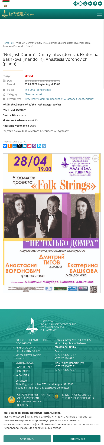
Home (6, 42)
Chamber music (34, 94)
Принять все (77, 438)
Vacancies (22, 375)
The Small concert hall (38, 89)
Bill (12, 42)
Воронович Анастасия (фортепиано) (72, 99)
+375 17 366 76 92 (65, 366)
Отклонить (27, 438)
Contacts (22, 371)
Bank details (24, 367)
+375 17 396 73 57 (65, 369)
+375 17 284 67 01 (65, 358)
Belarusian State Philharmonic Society (21, 14)
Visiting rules (25, 362)
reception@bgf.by (65, 346)
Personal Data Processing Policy (28, 349)
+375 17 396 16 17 (65, 354)
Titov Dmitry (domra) (37, 99)
